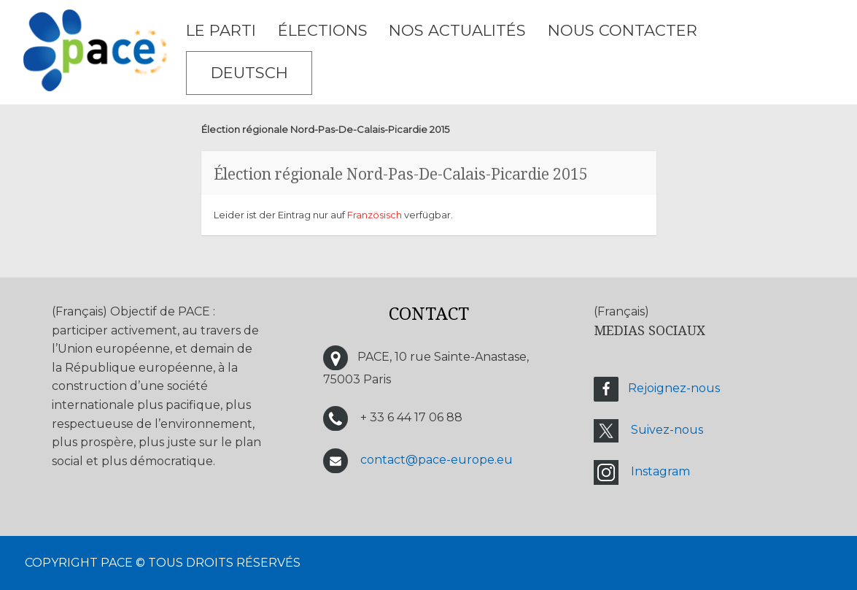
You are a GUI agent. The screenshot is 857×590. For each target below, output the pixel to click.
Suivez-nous (667, 430)
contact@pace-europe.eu (436, 460)
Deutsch (249, 73)
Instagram (660, 472)
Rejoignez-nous (674, 389)
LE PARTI (221, 30)
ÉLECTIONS (323, 30)
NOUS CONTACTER (622, 30)
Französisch (374, 215)
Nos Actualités (457, 30)
